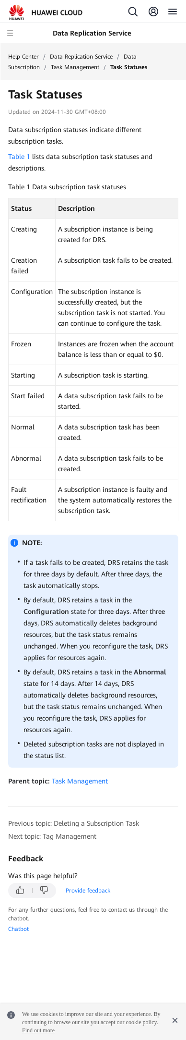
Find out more (38, 1030)
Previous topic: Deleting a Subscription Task (73, 823)
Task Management (75, 67)
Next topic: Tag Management (52, 836)
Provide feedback (88, 890)
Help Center (23, 56)
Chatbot (18, 929)
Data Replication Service (81, 56)
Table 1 (19, 156)
